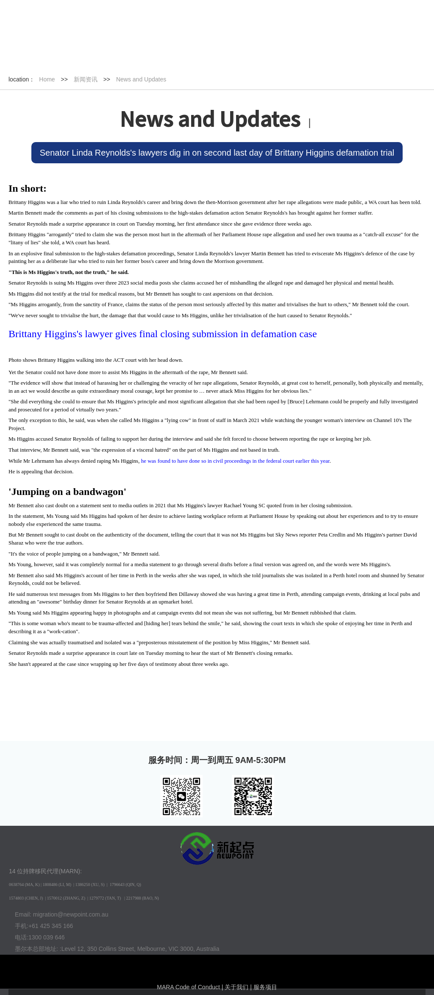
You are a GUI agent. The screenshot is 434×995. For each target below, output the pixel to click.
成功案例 (212, 56)
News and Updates (141, 79)
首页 (37, 56)
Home (47, 79)
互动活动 (270, 56)
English (117, 21)
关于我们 (329, 56)
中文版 (88, 21)
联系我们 (388, 56)
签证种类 (154, 56)
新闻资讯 (95, 56)
